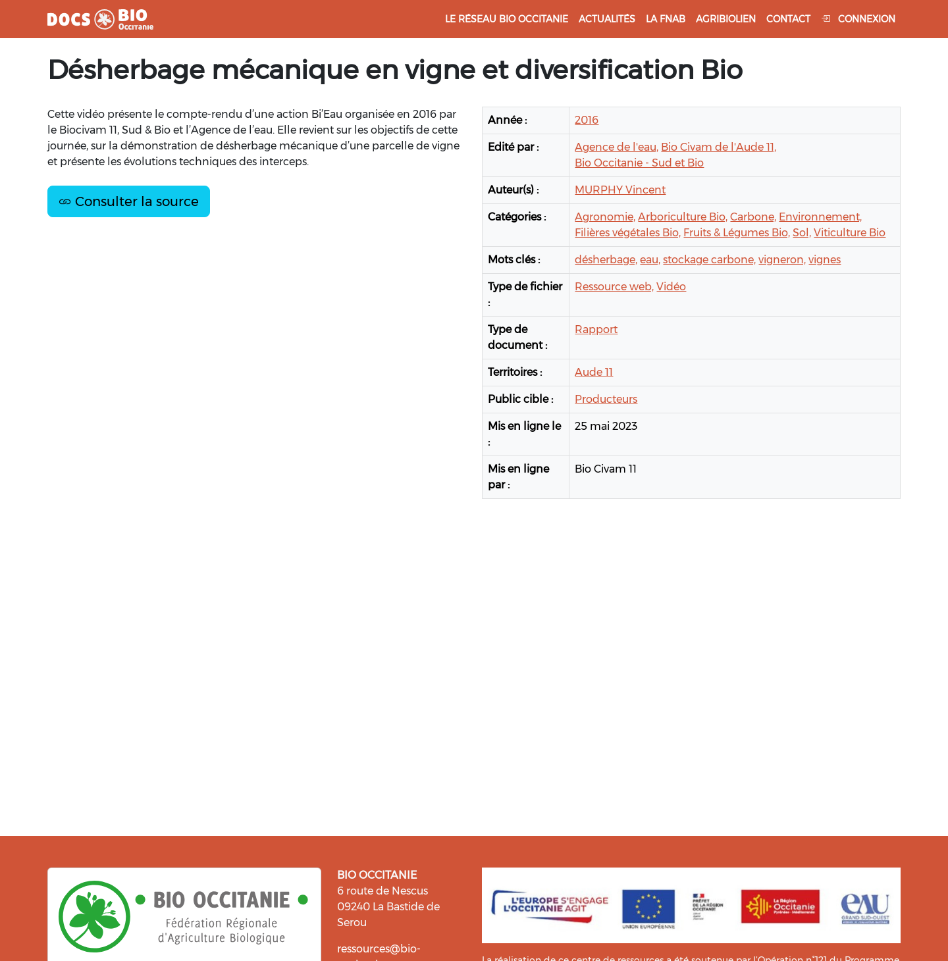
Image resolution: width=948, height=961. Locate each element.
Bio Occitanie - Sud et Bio (639, 163)
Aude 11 (594, 372)
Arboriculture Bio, (682, 217)
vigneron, (782, 259)
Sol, (802, 232)
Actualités (607, 19)
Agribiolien (726, 19)
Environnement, (820, 217)
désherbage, (606, 259)
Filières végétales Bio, (628, 232)
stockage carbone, (709, 259)
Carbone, (753, 217)
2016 (586, 120)
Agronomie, (605, 217)
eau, (650, 259)
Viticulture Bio (849, 232)
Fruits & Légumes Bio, (736, 232)
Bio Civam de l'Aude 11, (718, 147)
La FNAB (665, 19)
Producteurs (606, 399)
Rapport (596, 329)
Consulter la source (129, 201)
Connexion (858, 19)
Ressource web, (614, 286)
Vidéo (671, 286)
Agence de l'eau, (616, 147)
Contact (788, 19)
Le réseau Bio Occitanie (506, 19)
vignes (824, 259)
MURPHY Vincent (620, 190)
